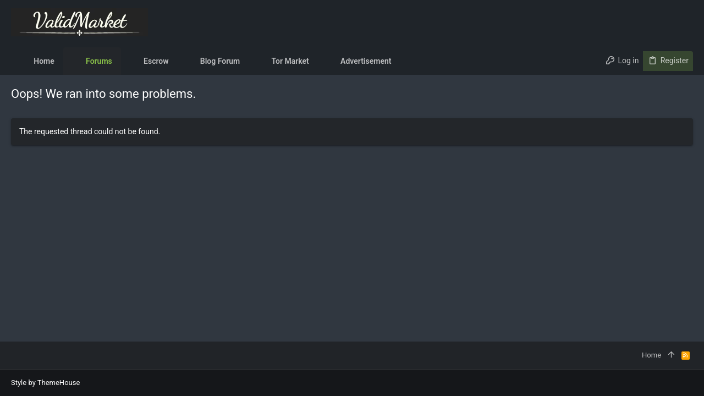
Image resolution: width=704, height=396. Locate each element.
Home (651, 355)
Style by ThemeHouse (45, 382)
